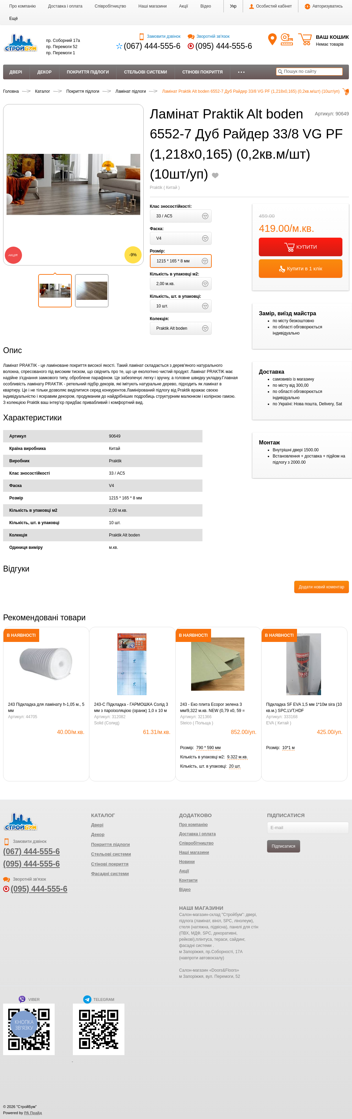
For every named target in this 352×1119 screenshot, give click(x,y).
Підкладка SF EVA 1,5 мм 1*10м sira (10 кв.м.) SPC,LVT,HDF (304, 707)
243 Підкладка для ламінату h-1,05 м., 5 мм (46, 707)
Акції (183, 6)
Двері (16, 72)
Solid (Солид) (107, 723)
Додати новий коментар (321, 587)
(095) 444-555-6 (223, 46)
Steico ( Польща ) (196, 723)
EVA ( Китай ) (278, 723)
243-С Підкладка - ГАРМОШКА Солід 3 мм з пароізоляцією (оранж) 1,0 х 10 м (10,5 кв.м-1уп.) (131, 708)
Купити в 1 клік (300, 268)
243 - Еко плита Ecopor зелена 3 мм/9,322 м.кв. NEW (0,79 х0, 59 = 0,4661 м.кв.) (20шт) (212, 708)
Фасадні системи (110, 873)
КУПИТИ (300, 247)
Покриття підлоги (88, 72)
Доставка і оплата (65, 6)
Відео (205, 6)
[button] (13, 18)
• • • (241, 72)
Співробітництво (110, 6)
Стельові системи (145, 72)
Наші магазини (153, 6)
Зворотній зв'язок (208, 36)
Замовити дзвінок (159, 36)
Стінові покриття (202, 72)
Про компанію (22, 6)
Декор (44, 72)
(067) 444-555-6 (152, 46)
